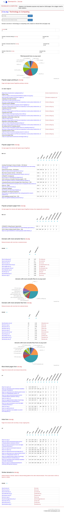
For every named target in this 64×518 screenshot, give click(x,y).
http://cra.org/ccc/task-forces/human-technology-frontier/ (15, 136)
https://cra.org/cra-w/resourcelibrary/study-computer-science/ (15, 174)
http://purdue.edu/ (6, 339)
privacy (58, 509)
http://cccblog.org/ (6, 259)
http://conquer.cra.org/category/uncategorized (12, 177)
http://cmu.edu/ (6, 262)
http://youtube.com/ (6, 337)
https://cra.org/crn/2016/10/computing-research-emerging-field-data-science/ (19, 183)
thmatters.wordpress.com (51, 97)
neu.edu (37, 490)
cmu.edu (42, 262)
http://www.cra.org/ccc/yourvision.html (11, 100)
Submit (30, 15)
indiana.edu (44, 335)
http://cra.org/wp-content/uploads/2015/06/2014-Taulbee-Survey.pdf (18, 95)
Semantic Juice (12, 1)
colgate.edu (42, 266)
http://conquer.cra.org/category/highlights (11, 190)
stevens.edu (37, 495)
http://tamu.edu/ (6, 328)
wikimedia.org (38, 493)
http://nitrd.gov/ (6, 333)
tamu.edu (44, 328)
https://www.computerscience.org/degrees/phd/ (12, 93)
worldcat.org (37, 504)
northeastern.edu (43, 268)
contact (50, 509)
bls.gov (41, 271)
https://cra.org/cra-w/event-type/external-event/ (12, 171)
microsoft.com (45, 332)
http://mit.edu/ (5, 488)
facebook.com (45, 323)
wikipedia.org (43, 270)
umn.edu (44, 330)
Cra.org (5, 12)
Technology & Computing (19, 12)
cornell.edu (42, 261)
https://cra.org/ (5, 406)
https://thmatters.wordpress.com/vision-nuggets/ (13, 97)
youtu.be (44, 326)
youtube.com (45, 337)
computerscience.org (44, 264)
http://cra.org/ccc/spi (8, 118)
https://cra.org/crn (6, 387)
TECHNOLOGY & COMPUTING (9, 6)
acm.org (42, 275)
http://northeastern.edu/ (7, 268)
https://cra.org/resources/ (8, 408)
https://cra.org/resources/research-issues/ (11, 448)
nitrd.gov (44, 333)
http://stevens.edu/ (6, 495)
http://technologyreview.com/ (8, 499)
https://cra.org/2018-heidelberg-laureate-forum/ (12, 197)
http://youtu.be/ (6, 326)
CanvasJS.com (56, 78)
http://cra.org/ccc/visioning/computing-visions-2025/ (14, 113)
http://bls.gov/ (5, 271)
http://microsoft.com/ (7, 332)
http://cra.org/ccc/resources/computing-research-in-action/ (16, 132)
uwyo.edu (37, 500)
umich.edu (37, 502)
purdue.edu (44, 339)
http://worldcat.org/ (6, 504)
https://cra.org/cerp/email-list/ (9, 186)
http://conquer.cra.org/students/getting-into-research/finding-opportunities (18, 227)
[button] (38, 160)
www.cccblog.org (50, 102)
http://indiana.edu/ (6, 335)
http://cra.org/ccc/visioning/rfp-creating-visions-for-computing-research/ (18, 127)
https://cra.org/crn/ (6, 398)
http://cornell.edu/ (6, 261)
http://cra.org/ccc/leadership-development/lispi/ (13, 123)
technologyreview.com (40, 499)
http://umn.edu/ (6, 330)
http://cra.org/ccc (7, 109)
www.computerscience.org (52, 93)
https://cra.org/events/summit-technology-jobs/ (12, 451)
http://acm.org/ (5, 275)
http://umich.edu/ (6, 502)
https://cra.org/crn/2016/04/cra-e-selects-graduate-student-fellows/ (17, 230)
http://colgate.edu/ (6, 266)
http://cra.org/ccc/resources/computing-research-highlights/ (16, 104)
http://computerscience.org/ (8, 264)
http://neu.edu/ (5, 490)
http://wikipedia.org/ (7, 270)
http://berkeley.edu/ (6, 273)
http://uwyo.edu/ (6, 500)
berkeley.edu (43, 273)
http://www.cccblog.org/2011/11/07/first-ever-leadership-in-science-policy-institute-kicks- (21, 102)
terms (54, 509)
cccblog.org (42, 259)
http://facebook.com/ (7, 323)
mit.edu (36, 488)
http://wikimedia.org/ (7, 493)
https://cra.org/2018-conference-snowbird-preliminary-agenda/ (16, 180)
